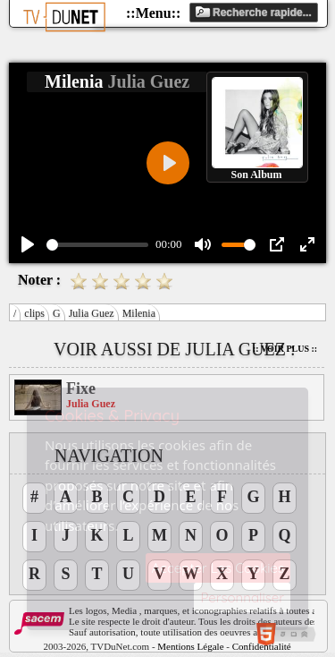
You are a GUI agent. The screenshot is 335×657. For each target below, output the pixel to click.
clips (34, 313)
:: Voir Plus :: (285, 349)
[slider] (97, 244)
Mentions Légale (190, 646)
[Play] (27, 244)
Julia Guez (91, 313)
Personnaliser (242, 597)
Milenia (138, 313)
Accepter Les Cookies (218, 567)
